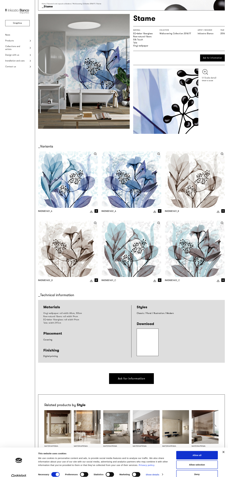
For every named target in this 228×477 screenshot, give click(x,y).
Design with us (12, 55)
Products (9, 40)
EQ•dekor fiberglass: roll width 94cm (61, 319)
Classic (140, 313)
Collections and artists (12, 48)
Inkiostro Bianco (206, 33)
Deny (197, 469)
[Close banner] (223, 447)
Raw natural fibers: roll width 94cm (60, 316)
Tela (135, 42)
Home (44, 4)
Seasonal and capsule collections (59, 4)
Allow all (197, 450)
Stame (99, 4)
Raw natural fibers (142, 36)
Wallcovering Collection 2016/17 (84, 4)
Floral (149, 313)
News (7, 34)
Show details (152, 469)
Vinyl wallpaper (140, 45)
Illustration (159, 313)
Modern (170, 313)
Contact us (10, 66)
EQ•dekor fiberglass (143, 33)
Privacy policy (146, 460)
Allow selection (197, 460)
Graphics (17, 23)
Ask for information (212, 57)
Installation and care (15, 60)
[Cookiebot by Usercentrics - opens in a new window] (19, 471)
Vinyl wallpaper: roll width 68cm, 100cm (62, 313)
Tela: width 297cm (52, 322)
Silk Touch (138, 39)
